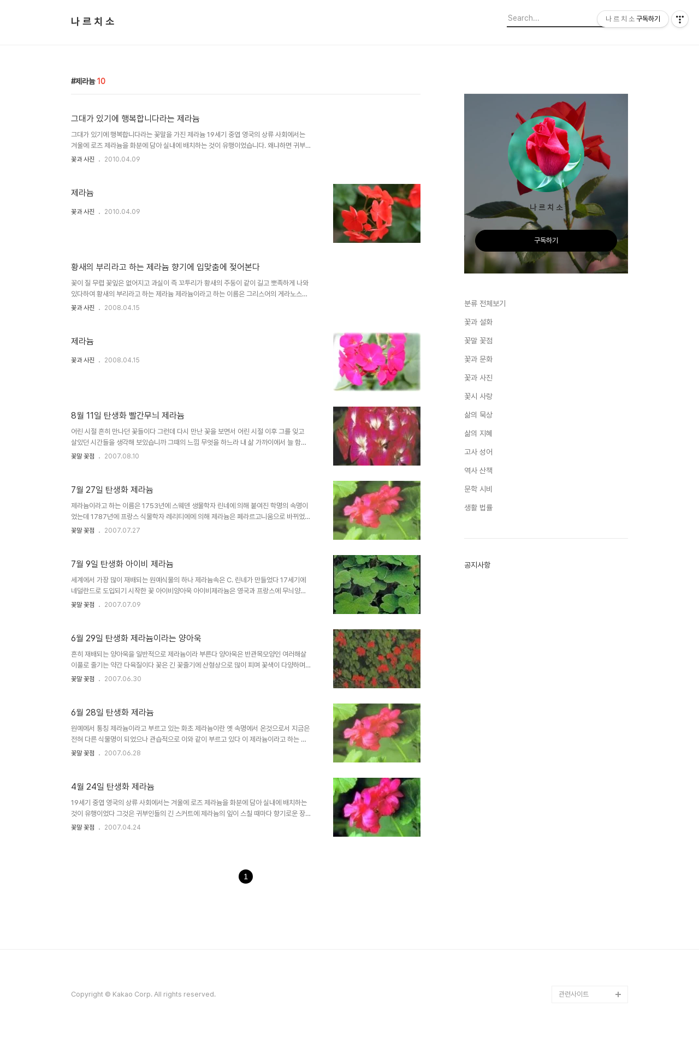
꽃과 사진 (82, 159)
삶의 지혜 (478, 433)
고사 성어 (478, 452)
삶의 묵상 (478, 414)
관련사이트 (574, 994)
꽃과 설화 (478, 322)
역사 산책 (478, 470)
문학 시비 (478, 489)
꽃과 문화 (478, 359)
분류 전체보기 (485, 303)
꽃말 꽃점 (82, 456)
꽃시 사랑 (478, 396)
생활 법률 (478, 507)
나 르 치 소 (92, 21)
